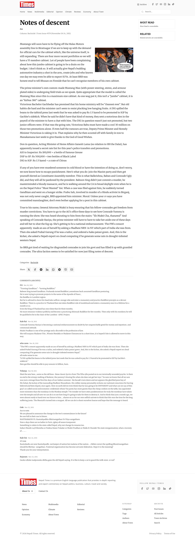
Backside (34, 262)
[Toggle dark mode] (174, 12)
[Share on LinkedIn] (47, 269)
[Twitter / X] (157, 4)
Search (157, 523)
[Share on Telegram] (59, 269)
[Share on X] (28, 269)
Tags (124, 513)
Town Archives (160, 518)
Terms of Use (169, 533)
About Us (27, 491)
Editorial (50, 11)
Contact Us (43, 491)
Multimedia (39, 11)
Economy (87, 11)
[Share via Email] (71, 269)
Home (22, 11)
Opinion (59, 11)
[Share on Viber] (65, 269)
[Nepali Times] (28, 482)
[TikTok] (173, 4)
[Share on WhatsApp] (53, 269)
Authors (125, 518)
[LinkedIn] (169, 4)
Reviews (77, 11)
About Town (99, 11)
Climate (68, 11)
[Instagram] (165, 4)
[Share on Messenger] (41, 269)
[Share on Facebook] (35, 269)
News (30, 11)
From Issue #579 (54, 33)
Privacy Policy (155, 533)
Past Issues (159, 509)
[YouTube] (161, 4)
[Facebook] (153, 4)
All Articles (158, 513)
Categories (126, 509)
